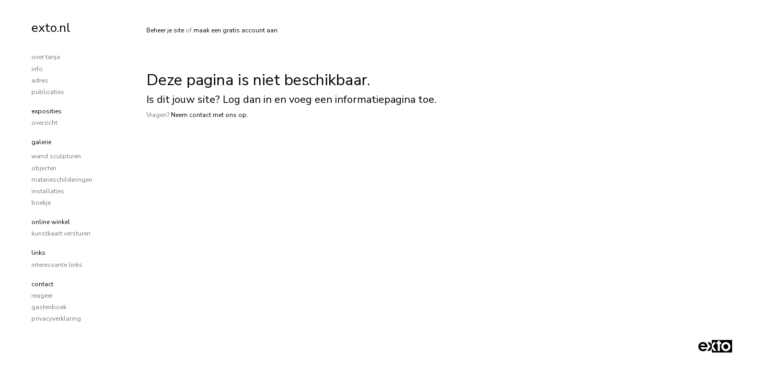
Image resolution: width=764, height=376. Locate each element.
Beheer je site (165, 30)
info (37, 69)
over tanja (45, 57)
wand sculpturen (56, 156)
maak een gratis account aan (235, 30)
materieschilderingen (61, 179)
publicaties (47, 92)
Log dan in (247, 99)
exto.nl (51, 27)
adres (39, 80)
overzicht (44, 123)
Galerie (41, 142)
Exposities (46, 111)
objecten (43, 168)
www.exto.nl (242, 150)
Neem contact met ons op (209, 115)
